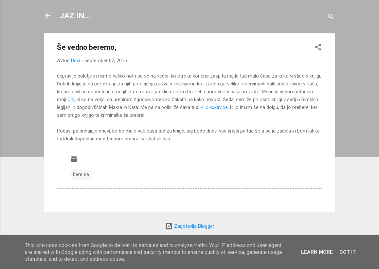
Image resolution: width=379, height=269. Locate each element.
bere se (81, 174)
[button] (318, 48)
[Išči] (331, 18)
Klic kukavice (214, 107)
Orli (70, 99)
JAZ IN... (75, 15)
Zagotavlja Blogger (189, 226)
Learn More (317, 252)
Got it (347, 252)
